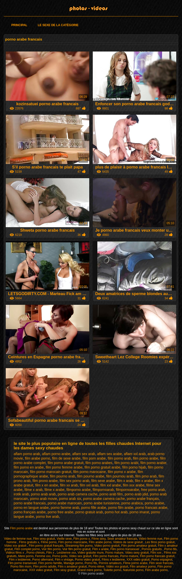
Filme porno (49, 542)
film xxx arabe (133, 485)
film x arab (125, 481)
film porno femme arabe (64, 467)
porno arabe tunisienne (101, 503)
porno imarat (139, 512)
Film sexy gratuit (44, 538)
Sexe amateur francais (122, 538)
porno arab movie (43, 499)
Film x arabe (100, 549)
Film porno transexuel (125, 549)
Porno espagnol (161, 559)
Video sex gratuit (80, 556)
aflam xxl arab (135, 454)
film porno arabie (153, 463)
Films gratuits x (29, 542)
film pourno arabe (90, 476)
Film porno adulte (44, 566)
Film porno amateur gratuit (138, 545)
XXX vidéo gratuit (138, 559)
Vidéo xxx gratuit (117, 566)
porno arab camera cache (77, 494)
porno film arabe (120, 508)
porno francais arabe (151, 508)
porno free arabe (61, 512)
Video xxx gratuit (15, 545)
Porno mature (114, 552)
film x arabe (144, 481)
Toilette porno (112, 570)
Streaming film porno (79, 545)
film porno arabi (126, 463)
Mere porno (25, 556)
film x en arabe (46, 485)
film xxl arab (89, 485)
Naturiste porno (133, 570)
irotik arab (21, 494)
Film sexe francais (161, 563)
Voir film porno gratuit (76, 549)
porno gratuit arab (89, 512)
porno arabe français (143, 499)
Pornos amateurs (110, 563)
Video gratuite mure (91, 552)
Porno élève (96, 566)
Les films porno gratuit (160, 542)
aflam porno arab (27, 454)
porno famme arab (65, 508)
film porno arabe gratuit (66, 463)
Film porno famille (50, 563)
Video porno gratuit (106, 545)
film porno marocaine (89, 472)
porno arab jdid (136, 494)
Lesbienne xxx (66, 552)
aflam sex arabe (109, 454)
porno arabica (132, 503)
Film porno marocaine (72, 542)
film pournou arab (119, 476)
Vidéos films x (15, 552)
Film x (50, 552)
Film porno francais (105, 556)
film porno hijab (134, 467)
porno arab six (70, 499)
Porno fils (170, 549)
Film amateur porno (143, 566)
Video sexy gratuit (137, 552)
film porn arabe (94, 458)
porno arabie (154, 503)
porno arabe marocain (65, 503)
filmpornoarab (103, 490)
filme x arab (33, 490)
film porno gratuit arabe (102, 467)
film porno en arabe (29, 467)
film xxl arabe (110, 485)
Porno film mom (20, 566)
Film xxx (156, 552)
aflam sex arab (83, 454)
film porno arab (119, 458)
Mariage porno (73, 563)
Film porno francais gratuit (157, 556)
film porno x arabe (122, 472)
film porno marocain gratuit (50, 472)
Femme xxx (43, 556)
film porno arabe (145, 458)
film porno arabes (99, 463)
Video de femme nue (18, 538)
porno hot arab (116, 512)
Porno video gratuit (87, 559)
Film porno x (81, 538)
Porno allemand (42, 559)
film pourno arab (62, 476)
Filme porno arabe (135, 563)
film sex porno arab (74, 481)
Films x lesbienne (113, 559)
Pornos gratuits (152, 549)
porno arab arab (43, 494)
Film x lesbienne (20, 559)
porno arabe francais (30, 503)
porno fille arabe (93, 508)
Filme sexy (98, 538)
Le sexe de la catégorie (58, 25)
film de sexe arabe (66, 458)
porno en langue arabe (31, 508)
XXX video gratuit (40, 570)
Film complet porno (27, 549)
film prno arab (146, 476)
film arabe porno (37, 458)
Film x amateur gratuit (72, 566)
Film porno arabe (22, 528)
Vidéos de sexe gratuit (128, 542)
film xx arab (69, 485)
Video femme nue (150, 538)
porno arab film (111, 494)
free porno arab (153, 490)
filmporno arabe (78, 490)
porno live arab (47, 517)
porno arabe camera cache (104, 499)
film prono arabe (45, 481)
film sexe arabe (103, 481)
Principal (19, 25)
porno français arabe (30, 512)
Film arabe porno (100, 542)
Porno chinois (35, 552)
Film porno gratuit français (46, 545)
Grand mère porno (89, 570)
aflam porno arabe (56, 454)
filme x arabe (54, 490)
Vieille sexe (64, 538)
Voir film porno (51, 549)
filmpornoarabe (127, 490)
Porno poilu (60, 556)
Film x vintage (64, 559)
